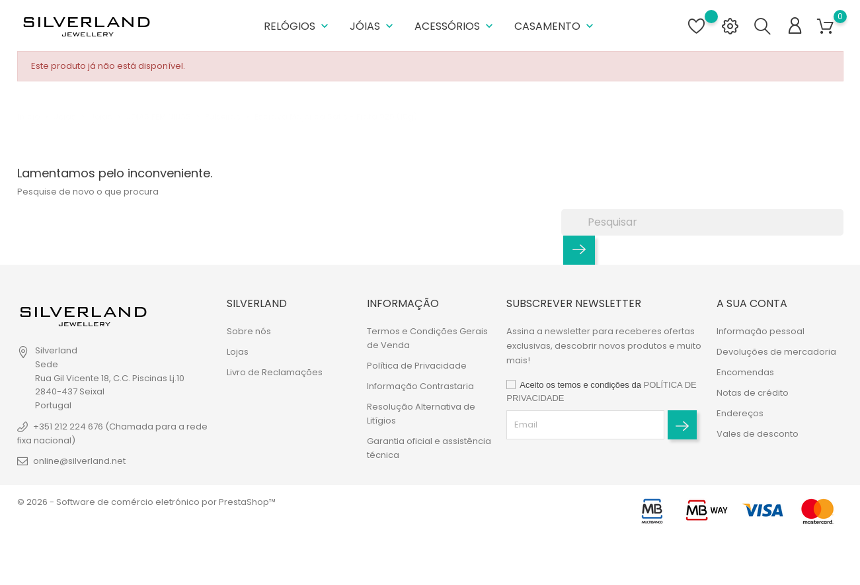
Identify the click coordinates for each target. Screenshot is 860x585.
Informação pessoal (760, 331)
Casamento (555, 26)
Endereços (740, 413)
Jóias (373, 26)
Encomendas (745, 372)
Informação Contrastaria (420, 386)
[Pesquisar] (702, 222)
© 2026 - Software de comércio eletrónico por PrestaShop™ (146, 502)
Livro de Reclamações (275, 372)
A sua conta (752, 303)
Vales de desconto (758, 434)
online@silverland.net (79, 461)
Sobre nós (249, 331)
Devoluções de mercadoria (776, 351)
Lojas (238, 351)
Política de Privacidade (417, 365)
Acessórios (455, 26)
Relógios (297, 26)
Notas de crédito (753, 392)
